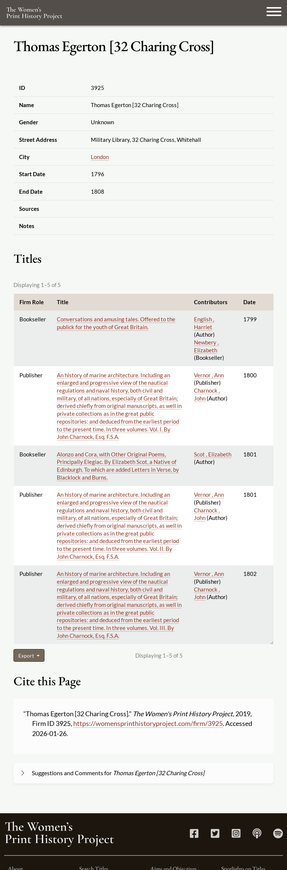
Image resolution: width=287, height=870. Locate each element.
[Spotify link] (278, 835)
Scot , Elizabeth (212, 454)
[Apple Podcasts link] (257, 835)
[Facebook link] (194, 835)
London (100, 156)
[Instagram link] (236, 835)
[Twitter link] (215, 835)
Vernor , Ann (209, 375)
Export (26, 655)
